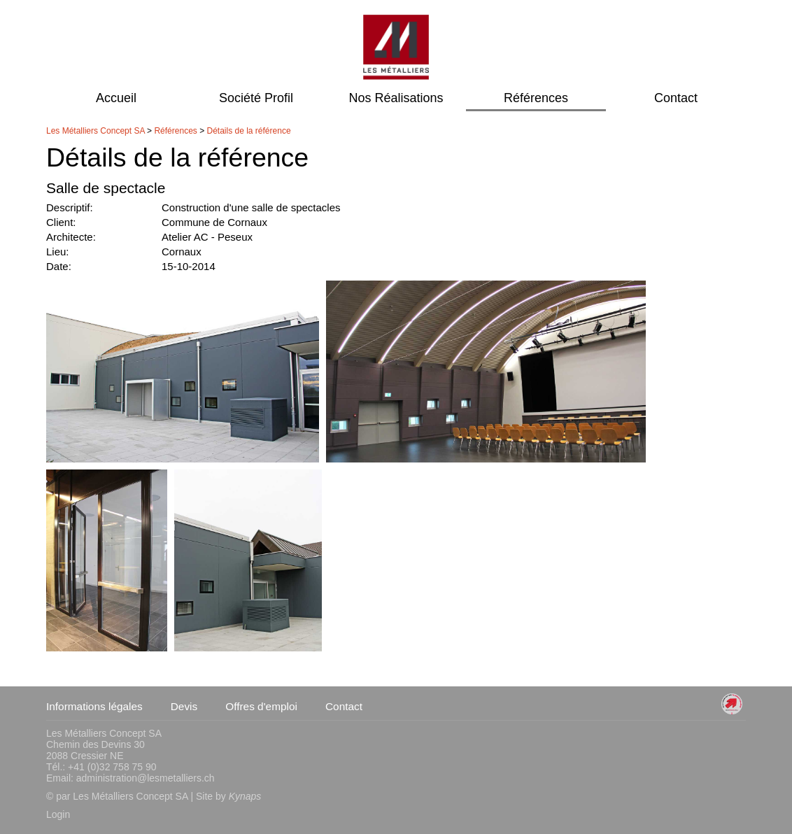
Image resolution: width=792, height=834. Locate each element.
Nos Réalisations (395, 98)
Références (536, 98)
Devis (184, 706)
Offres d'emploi (261, 706)
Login (58, 814)
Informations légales (94, 706)
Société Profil (256, 98)
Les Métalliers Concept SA (95, 131)
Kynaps (245, 796)
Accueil (116, 98)
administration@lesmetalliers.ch (145, 778)
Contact (676, 98)
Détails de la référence (249, 131)
